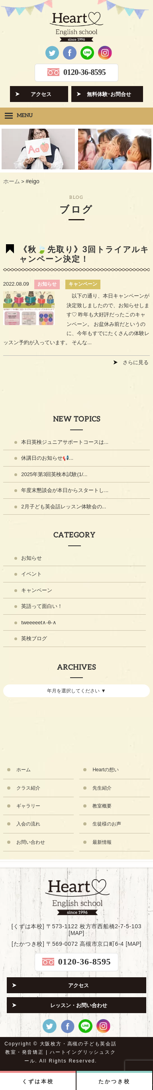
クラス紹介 (28, 788)
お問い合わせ (30, 842)
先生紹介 (102, 788)
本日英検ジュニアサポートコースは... (64, 442)
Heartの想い (105, 769)
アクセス (41, 94)
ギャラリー (28, 806)
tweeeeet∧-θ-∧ (39, 622)
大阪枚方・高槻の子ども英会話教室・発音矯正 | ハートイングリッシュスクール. (61, 1052)
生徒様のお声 (106, 824)
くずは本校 (37, 1081)
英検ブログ (34, 638)
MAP (76, 933)
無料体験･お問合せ (109, 94)
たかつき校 (114, 1081)
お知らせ (47, 284)
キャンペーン (83, 284)
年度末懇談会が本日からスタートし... (64, 490)
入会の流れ (28, 824)
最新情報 (102, 842)
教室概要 (102, 806)
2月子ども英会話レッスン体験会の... (63, 507)
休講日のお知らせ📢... (47, 458)
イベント (31, 574)
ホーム (23, 769)
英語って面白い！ (42, 606)
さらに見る (136, 362)
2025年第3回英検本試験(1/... (54, 474)
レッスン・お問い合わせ (78, 1005)
